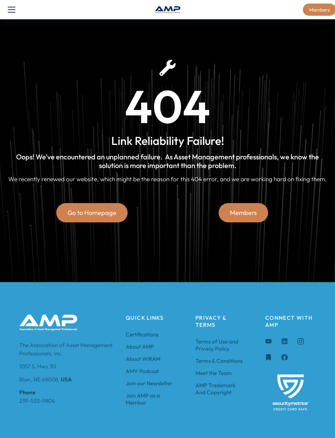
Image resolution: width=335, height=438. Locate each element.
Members (243, 213)
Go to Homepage (92, 213)
